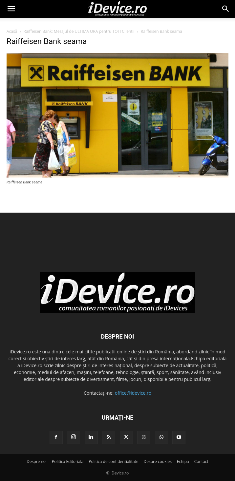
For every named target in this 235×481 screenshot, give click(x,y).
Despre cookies (158, 461)
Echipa (183, 461)
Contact (201, 461)
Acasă (12, 31)
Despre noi (37, 461)
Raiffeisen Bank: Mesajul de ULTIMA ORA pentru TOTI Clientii (79, 31)
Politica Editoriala (67, 461)
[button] (11, 9)
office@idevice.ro (133, 393)
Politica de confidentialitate (113, 461)
